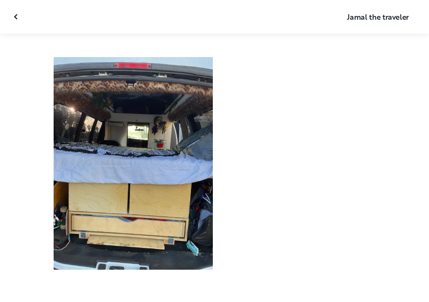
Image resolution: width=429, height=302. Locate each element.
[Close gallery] (17, 17)
